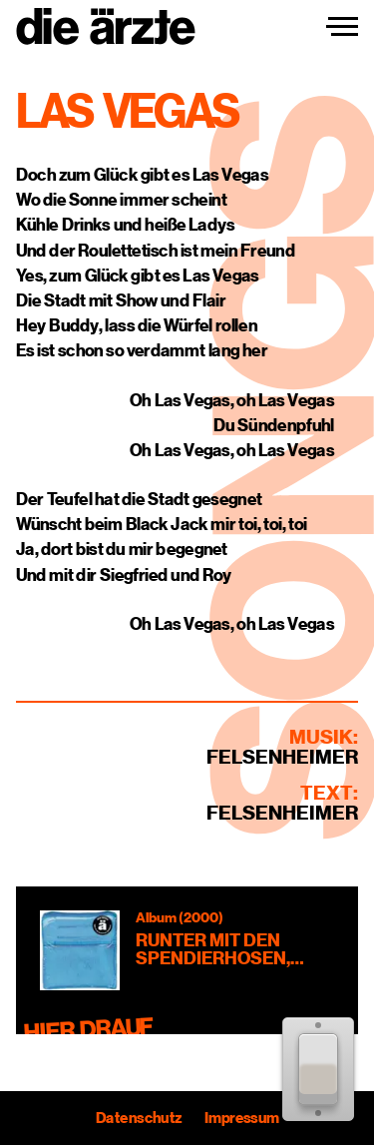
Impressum (240, 1118)
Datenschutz (139, 1118)
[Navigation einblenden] (342, 27)
